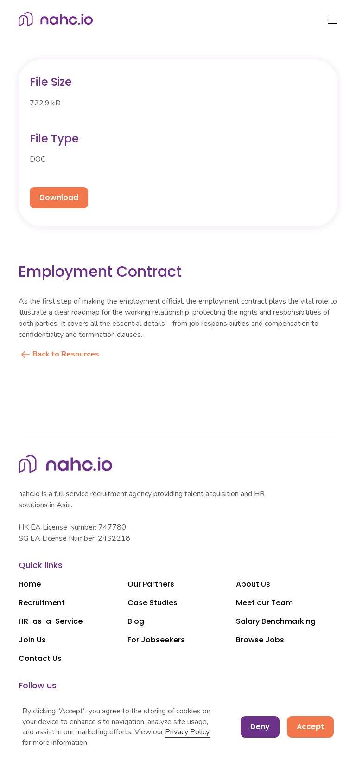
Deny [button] (260, 726)
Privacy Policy (187, 732)
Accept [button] (310, 726)
